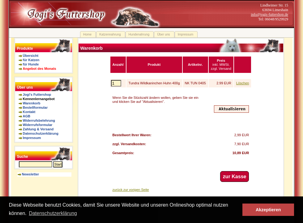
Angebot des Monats (39, 68)
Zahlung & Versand (38, 129)
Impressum (32, 138)
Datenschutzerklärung (41, 133)
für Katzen (31, 60)
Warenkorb (32, 103)
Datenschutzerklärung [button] (53, 213)
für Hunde (31, 64)
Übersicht (31, 55)
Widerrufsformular (38, 125)
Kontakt (29, 112)
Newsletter (30, 174)
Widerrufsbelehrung (39, 120)
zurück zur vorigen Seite (131, 189)
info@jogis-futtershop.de (269, 14)
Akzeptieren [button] (268, 209)
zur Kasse (234, 176)
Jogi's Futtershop (37, 94)
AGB (26, 116)
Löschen (242, 83)
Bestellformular (35, 107)
